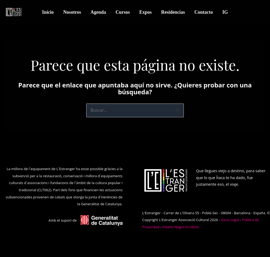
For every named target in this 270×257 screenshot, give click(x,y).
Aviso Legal (230, 219)
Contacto (203, 12)
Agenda (98, 12)
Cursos (122, 12)
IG (225, 12)
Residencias (173, 12)
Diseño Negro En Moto (180, 227)
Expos (145, 12)
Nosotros (72, 12)
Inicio (48, 12)
